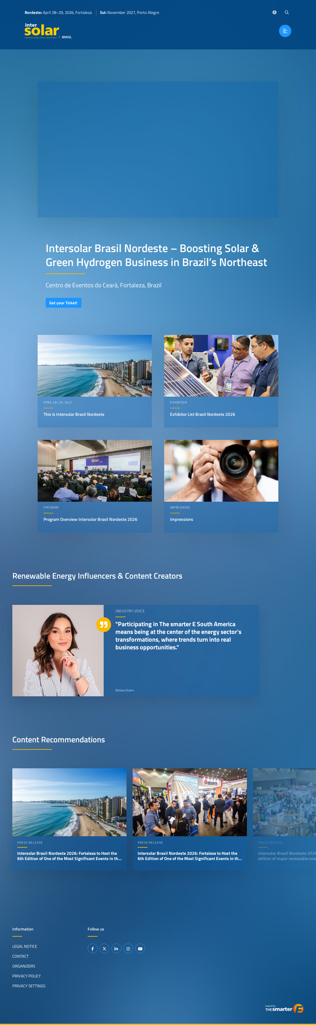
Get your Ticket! (63, 303)
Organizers (23, 966)
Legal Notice (24, 946)
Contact (20, 956)
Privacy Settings (28, 986)
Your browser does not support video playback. (158, 149)
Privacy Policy (26, 976)
